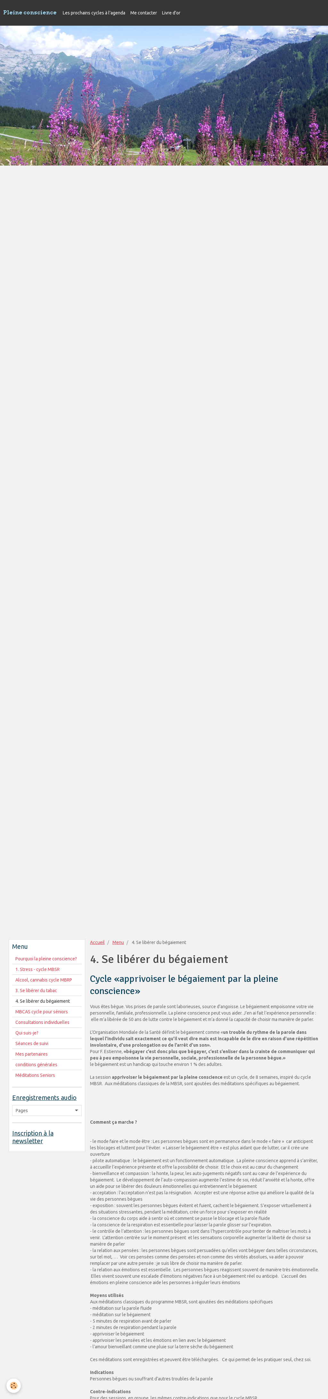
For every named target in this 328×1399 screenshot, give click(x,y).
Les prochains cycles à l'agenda (94, 12)
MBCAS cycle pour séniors (41, 1011)
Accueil (97, 942)
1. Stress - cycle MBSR (37, 969)
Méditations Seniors (35, 1075)
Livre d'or (171, 12)
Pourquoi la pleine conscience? (46, 958)
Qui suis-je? (26, 1032)
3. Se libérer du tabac (36, 990)
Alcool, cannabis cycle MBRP (43, 980)
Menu (118, 942)
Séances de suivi (31, 1043)
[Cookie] (13, 1385)
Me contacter (143, 12)
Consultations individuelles (42, 1022)
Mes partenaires (31, 1054)
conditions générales (36, 1064)
